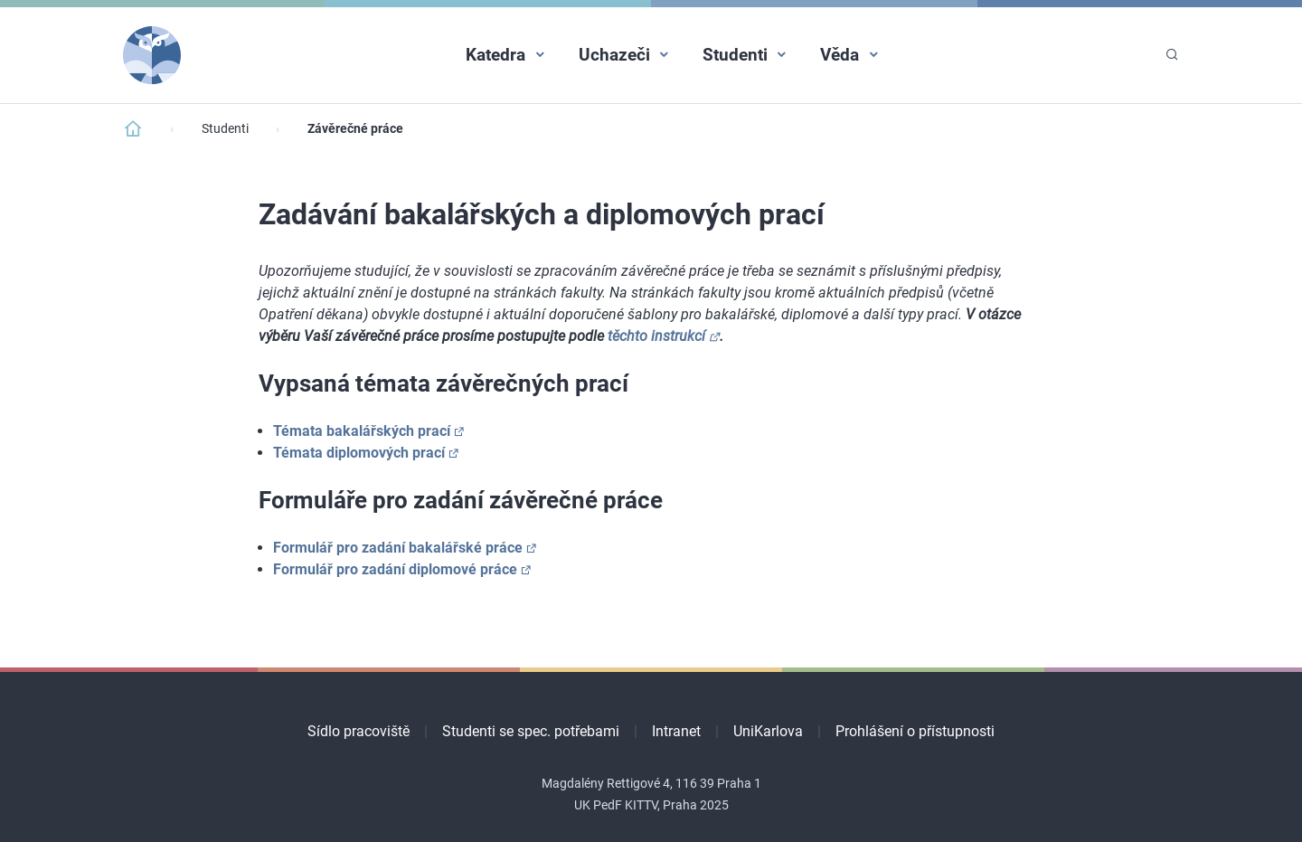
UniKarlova (768, 731)
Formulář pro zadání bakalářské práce (398, 547)
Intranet (676, 731)
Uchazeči (614, 54)
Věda (839, 54)
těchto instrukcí (656, 336)
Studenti (735, 54)
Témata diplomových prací (359, 452)
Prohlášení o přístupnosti (915, 731)
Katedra (495, 54)
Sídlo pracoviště (358, 731)
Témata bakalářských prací (361, 431)
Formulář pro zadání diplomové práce (395, 569)
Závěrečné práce (355, 129)
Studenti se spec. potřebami (530, 731)
